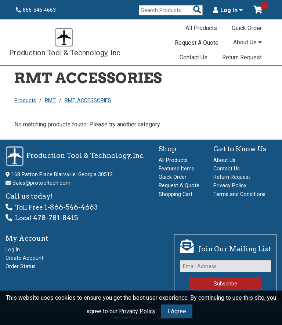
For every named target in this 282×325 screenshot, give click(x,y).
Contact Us (193, 57)
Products (25, 100)
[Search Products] (197, 10)
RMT (50, 100)
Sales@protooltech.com (41, 183)
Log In (228, 10)
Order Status (21, 266)
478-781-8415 (55, 218)
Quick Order (247, 28)
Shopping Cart (175, 194)
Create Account (24, 258)
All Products (201, 28)
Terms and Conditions (239, 194)
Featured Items (176, 168)
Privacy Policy (137, 311)
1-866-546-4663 (71, 207)
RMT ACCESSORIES (88, 100)
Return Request (242, 57)
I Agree (176, 311)
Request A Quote (196, 42)
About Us (247, 42)
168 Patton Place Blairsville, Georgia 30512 (62, 174)
